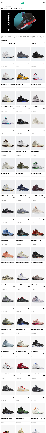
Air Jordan (8, 6)
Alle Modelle (12, 43)
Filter (34, 43)
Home (2, 6)
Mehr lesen (5, 40)
